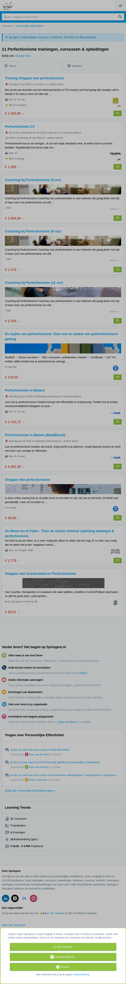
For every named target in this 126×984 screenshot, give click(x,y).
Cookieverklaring (81, 974)
